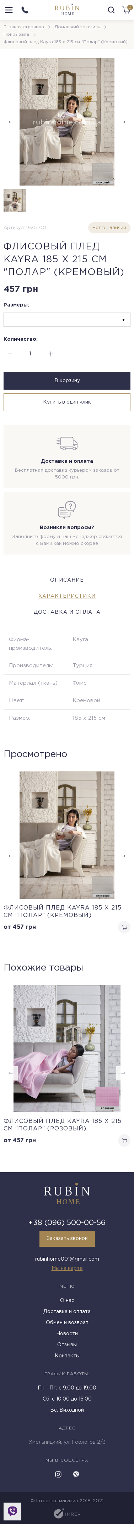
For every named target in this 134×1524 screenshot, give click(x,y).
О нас (67, 1300)
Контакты (67, 1356)
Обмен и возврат (67, 1323)
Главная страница (24, 27)
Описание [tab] (67, 580)
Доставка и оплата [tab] (67, 612)
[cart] (126, 10)
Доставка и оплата (67, 1312)
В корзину (67, 381)
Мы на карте (67, 1268)
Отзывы (67, 1345)
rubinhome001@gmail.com (67, 1259)
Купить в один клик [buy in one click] (67, 402)
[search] (111, 10)
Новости (67, 1334)
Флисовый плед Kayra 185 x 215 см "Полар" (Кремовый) (63, 911)
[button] (123, 1073)
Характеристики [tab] (67, 596)
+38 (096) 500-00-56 (67, 1223)
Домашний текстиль (77, 27)
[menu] (9, 10)
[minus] (10, 354)
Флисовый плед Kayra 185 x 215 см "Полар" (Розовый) (63, 1125)
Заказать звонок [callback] (67, 1238)
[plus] (50, 354)
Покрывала (16, 34)
